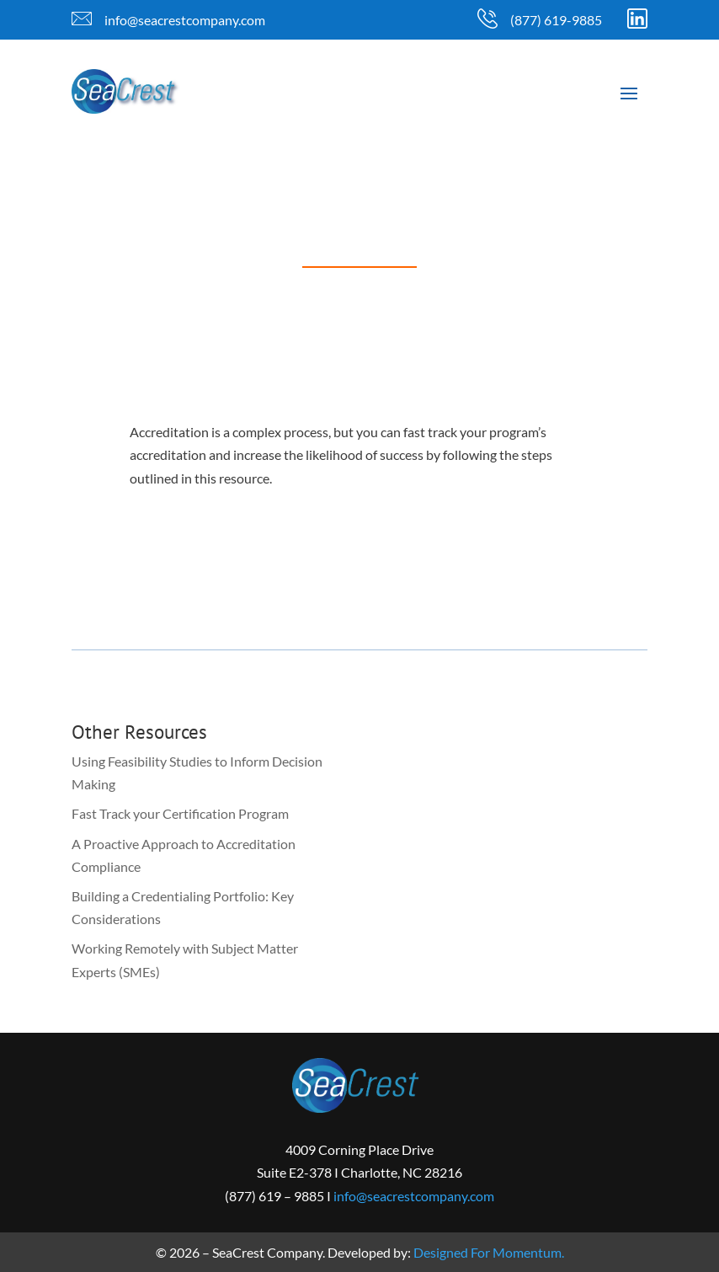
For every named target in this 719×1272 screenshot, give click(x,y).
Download (209, 560)
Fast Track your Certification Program (180, 813)
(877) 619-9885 (556, 20)
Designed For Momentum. (488, 1252)
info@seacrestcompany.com (184, 20)
